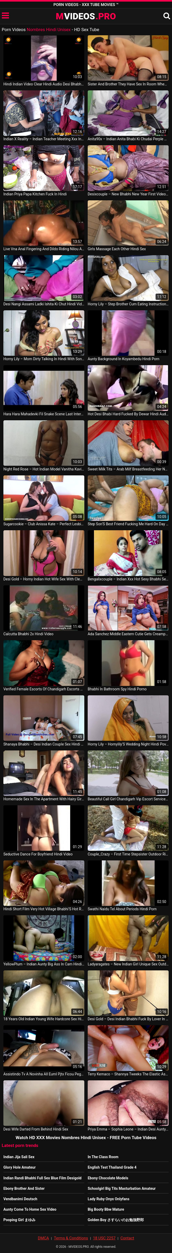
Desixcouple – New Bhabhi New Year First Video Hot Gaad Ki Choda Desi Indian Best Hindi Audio (128, 194)
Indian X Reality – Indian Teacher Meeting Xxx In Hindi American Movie (43, 139)
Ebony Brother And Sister (24, 1188)
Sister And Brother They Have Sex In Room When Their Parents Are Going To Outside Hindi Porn (128, 84)
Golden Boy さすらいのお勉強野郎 (116, 1220)
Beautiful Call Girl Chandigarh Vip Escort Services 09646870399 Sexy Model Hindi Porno (128, 799)
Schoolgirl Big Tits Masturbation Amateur (122, 1188)
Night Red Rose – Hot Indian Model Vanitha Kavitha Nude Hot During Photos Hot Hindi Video (43, 469)
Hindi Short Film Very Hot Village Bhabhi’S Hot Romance (43, 909)
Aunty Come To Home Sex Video (29, 1209)
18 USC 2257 (104, 1238)
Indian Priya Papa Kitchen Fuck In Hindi (35, 194)
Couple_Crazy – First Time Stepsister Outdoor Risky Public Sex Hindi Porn (128, 854)
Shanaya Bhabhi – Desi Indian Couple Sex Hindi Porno (43, 744)
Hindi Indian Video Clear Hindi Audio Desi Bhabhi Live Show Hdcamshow (43, 84)
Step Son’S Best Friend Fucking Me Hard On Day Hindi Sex (128, 524)
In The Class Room (103, 1157)
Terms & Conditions (71, 1238)
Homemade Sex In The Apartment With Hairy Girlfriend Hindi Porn (43, 799)
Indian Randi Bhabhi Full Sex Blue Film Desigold (42, 1178)
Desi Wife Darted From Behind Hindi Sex (35, 1129)
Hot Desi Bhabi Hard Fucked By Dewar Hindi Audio (128, 414)
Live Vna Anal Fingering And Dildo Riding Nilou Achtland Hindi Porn (43, 249)
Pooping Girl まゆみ (19, 1220)
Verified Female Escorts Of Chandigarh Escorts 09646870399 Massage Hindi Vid (43, 689)
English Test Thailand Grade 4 (112, 1167)
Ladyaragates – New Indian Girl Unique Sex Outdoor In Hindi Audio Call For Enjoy (128, 964)
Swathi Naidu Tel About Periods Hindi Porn (122, 909)
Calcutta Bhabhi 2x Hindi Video (28, 634)
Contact (127, 1238)
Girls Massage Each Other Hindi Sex (117, 249)
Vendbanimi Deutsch (20, 1199)
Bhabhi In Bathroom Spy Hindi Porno (117, 689)
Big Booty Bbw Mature (106, 1209)
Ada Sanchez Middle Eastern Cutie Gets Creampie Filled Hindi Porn (128, 634)
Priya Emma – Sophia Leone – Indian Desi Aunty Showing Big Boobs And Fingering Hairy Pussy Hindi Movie (128, 1129)
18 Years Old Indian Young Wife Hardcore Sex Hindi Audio (43, 1019)
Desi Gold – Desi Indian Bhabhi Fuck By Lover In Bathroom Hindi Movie (128, 1019)
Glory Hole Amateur (19, 1167)
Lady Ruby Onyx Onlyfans (108, 1199)
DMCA (43, 1238)
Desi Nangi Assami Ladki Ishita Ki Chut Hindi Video (43, 304)
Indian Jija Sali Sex (18, 1157)
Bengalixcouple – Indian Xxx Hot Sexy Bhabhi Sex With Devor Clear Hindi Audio (128, 579)
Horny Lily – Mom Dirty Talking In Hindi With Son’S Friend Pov (43, 359)
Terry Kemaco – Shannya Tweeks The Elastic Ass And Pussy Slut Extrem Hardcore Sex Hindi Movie (128, 1074)
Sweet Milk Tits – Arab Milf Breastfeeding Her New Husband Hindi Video (128, 469)
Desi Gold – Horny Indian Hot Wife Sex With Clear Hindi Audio (43, 579)
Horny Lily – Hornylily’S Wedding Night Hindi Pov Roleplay (128, 744)
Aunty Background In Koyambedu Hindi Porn (123, 359)
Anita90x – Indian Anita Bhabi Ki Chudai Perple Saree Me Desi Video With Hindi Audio (128, 139)
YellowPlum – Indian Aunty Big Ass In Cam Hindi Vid (43, 964)
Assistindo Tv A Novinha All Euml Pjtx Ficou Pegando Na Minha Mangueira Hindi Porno (43, 1074)
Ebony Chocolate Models (108, 1178)
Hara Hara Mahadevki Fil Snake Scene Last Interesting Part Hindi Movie (43, 414)
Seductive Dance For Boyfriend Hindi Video (38, 854)
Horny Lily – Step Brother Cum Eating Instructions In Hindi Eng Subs (128, 304)
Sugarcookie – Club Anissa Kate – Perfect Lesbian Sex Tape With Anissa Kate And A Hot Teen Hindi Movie (43, 524)
